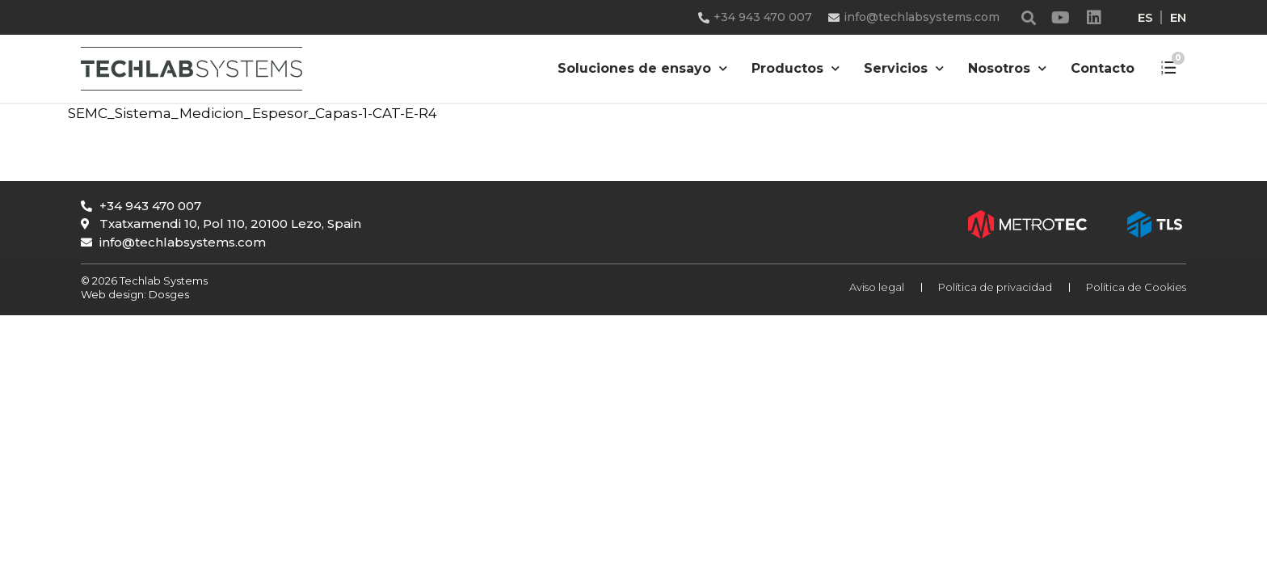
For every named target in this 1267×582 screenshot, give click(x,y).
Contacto (1102, 68)
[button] (1029, 17)
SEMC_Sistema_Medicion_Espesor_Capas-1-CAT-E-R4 (252, 113)
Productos (795, 68)
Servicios (904, 68)
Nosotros (1007, 68)
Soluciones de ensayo (642, 68)
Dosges (167, 294)
